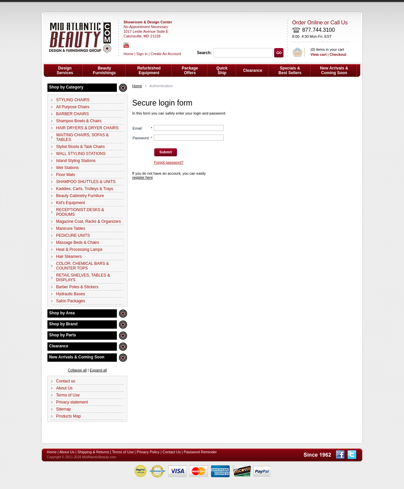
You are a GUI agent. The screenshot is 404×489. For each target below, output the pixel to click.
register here (142, 177)
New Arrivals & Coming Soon (77, 357)
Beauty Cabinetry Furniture (80, 195)
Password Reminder (200, 452)
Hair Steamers (69, 256)
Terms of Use (68, 395)
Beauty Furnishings (104, 70)
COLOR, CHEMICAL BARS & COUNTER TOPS (82, 266)
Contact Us (172, 452)
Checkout (338, 54)
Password (141, 138)
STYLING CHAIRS (72, 100)
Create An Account (166, 54)
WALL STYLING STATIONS (81, 153)
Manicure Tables (70, 228)
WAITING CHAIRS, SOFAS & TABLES (82, 137)
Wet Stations (67, 167)
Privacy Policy (148, 452)
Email (137, 128)
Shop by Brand (63, 324)
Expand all (98, 370)
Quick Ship (221, 70)
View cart (319, 54)
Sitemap (63, 409)
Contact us (65, 381)
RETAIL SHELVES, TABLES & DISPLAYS (83, 277)
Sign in (142, 54)
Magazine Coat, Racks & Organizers (88, 221)
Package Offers (190, 70)
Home (137, 86)
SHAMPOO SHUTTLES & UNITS (86, 181)
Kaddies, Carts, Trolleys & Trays (84, 188)
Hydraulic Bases (70, 294)
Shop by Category (66, 87)
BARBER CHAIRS (72, 114)
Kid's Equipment (70, 202)
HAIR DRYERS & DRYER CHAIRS (87, 128)
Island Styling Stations (75, 160)
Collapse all (77, 370)
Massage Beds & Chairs (77, 242)
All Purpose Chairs (72, 107)
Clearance (58, 346)
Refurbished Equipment (149, 70)
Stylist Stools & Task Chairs (80, 146)
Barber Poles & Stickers (77, 287)
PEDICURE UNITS (73, 235)
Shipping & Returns (93, 452)
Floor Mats (65, 174)
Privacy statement (72, 402)
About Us (64, 388)
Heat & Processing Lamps (79, 249)
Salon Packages (70, 301)
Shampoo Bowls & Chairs (79, 121)
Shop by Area (62, 313)
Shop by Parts (62, 335)
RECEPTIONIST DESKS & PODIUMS (80, 212)
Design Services (65, 70)
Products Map (68, 416)
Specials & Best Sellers (289, 70)
